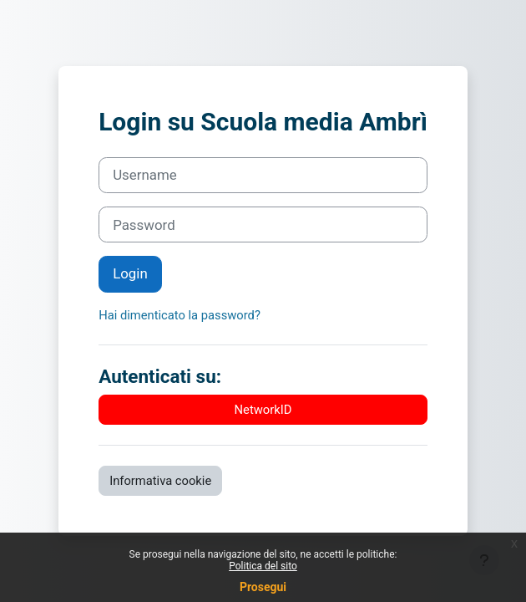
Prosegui (263, 587)
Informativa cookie (160, 480)
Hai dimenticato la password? (179, 315)
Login (130, 273)
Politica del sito (263, 566)
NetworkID (263, 409)
